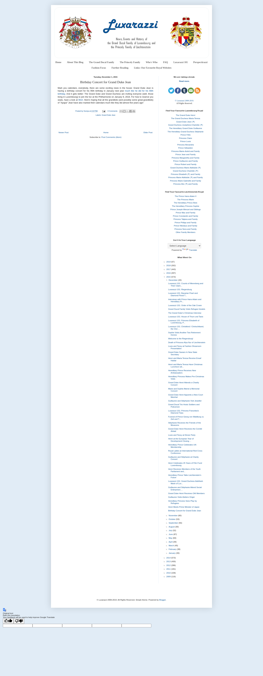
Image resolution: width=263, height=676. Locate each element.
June (171, 534)
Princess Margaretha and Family (185, 158)
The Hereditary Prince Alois (185, 203)
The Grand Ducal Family (101, 62)
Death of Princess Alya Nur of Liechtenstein (186, 342)
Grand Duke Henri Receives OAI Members (186, 493)
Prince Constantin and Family (185, 216)
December (173, 280)
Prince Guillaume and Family (185, 161)
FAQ (165, 62)
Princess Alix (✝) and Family (185, 184)
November (173, 516)
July (171, 530)
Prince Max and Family (185, 213)
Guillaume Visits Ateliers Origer (181, 497)
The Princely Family (130, 62)
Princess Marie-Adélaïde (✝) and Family (185, 177)
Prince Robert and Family (185, 164)
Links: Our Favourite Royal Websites (153, 68)
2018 (168, 265)
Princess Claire (185, 138)
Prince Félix (185, 135)
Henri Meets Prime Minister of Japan (183, 507)
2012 (168, 565)
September (174, 523)
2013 (168, 561)
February (173, 549)
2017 (168, 269)
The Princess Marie (185, 200)
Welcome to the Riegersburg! (180, 339)
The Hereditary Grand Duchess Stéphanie (185, 132)
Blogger (162, 600)
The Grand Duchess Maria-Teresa (185, 118)
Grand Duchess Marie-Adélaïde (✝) (185, 168)
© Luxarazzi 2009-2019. (184, 101)
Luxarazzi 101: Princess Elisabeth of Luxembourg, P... (183, 321)
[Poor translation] (19, 621)
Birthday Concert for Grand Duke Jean (184, 511)
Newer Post (63, 132)
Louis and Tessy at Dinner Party (181, 435)
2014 (168, 558)
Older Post (147, 132)
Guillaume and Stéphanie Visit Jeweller (185, 401)
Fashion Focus (99, 68)
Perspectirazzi (200, 62)
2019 (168, 262)
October (172, 519)
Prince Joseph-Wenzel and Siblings (185, 209)
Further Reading (120, 68)
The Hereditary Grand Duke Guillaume (185, 128)
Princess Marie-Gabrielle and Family (185, 181)
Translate (189, 250)
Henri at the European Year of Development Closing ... (181, 440)
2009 (168, 577)
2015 (168, 277)
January (172, 553)
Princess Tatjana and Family (185, 219)
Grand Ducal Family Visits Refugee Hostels (186, 309)
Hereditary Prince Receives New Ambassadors (182, 371)
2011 (168, 569)
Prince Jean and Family (185, 154)
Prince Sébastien (185, 148)
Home (58, 62)
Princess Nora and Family (185, 229)
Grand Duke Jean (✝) (185, 122)
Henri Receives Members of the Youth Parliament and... (184, 470)
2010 (168, 573)
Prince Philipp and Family (185, 223)
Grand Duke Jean (108, 115)
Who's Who (151, 62)
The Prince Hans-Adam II (185, 196)
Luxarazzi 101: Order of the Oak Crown (185, 305)
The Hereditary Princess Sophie (185, 206)
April (171, 542)
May (171, 538)
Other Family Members (185, 232)
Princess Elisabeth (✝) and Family (185, 174)
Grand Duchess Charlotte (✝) (185, 171)
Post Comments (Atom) (111, 137)
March (172, 546)
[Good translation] (8, 621)
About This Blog (75, 62)
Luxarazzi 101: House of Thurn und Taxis (185, 317)
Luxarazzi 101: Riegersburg (180, 289)
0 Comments (113, 111)
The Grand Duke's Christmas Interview (184, 313)
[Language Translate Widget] (184, 245)
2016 (168, 273)
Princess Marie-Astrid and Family (185, 151)
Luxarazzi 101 (180, 62)
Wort (80, 100)
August (172, 527)
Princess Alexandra (185, 145)
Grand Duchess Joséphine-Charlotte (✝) (185, 125)
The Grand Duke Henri (185, 115)
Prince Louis (185, 141)
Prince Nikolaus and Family (185, 226)
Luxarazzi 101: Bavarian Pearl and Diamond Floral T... (183, 294)
